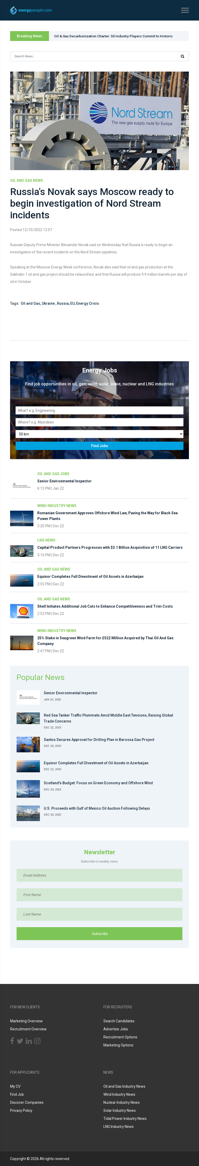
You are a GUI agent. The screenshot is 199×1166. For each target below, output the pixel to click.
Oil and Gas (30, 306)
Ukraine (48, 306)
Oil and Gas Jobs (53, 476)
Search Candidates (118, 1021)
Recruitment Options (120, 1037)
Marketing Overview (26, 1021)
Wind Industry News (56, 508)
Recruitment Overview (28, 1029)
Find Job (17, 1094)
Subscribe (100, 936)
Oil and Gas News (26, 180)
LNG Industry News (118, 1127)
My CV (15, 1086)
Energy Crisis (87, 306)
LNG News (46, 542)
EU (72, 306)
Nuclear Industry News (121, 1102)
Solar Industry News (119, 1110)
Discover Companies (27, 1102)
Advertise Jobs (115, 1029)
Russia (63, 306)
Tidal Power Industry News (125, 1118)
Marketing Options (118, 1045)
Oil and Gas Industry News (124, 1086)
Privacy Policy (21, 1110)
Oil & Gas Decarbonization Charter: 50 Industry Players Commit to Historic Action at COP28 (116, 37)
